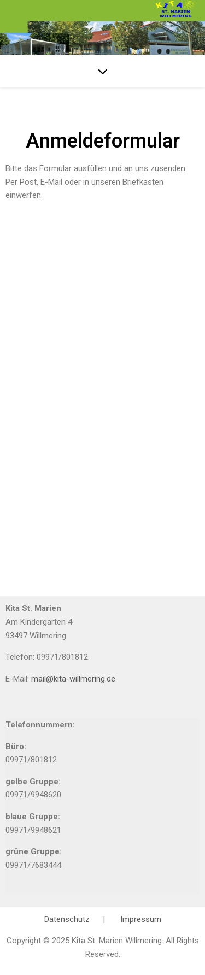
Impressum (140, 919)
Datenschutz (68, 919)
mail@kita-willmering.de (73, 679)
